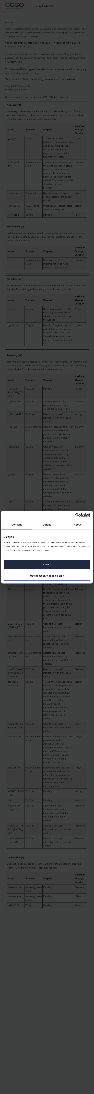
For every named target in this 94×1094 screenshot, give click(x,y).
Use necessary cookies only (47, 575)
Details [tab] (47, 524)
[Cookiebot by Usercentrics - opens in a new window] (75, 515)
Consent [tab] (16, 524)
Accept (47, 564)
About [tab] (77, 524)
